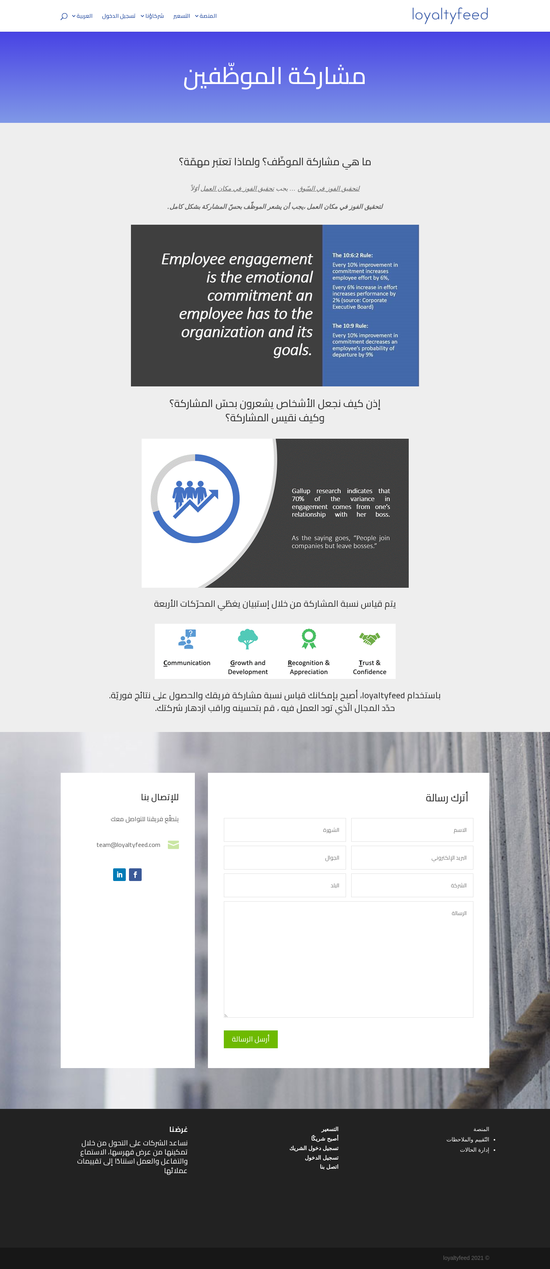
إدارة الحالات (474, 1150)
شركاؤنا (154, 17)
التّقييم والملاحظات (467, 1139)
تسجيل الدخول (119, 17)
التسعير (181, 17)
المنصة (208, 17)
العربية (84, 17)
